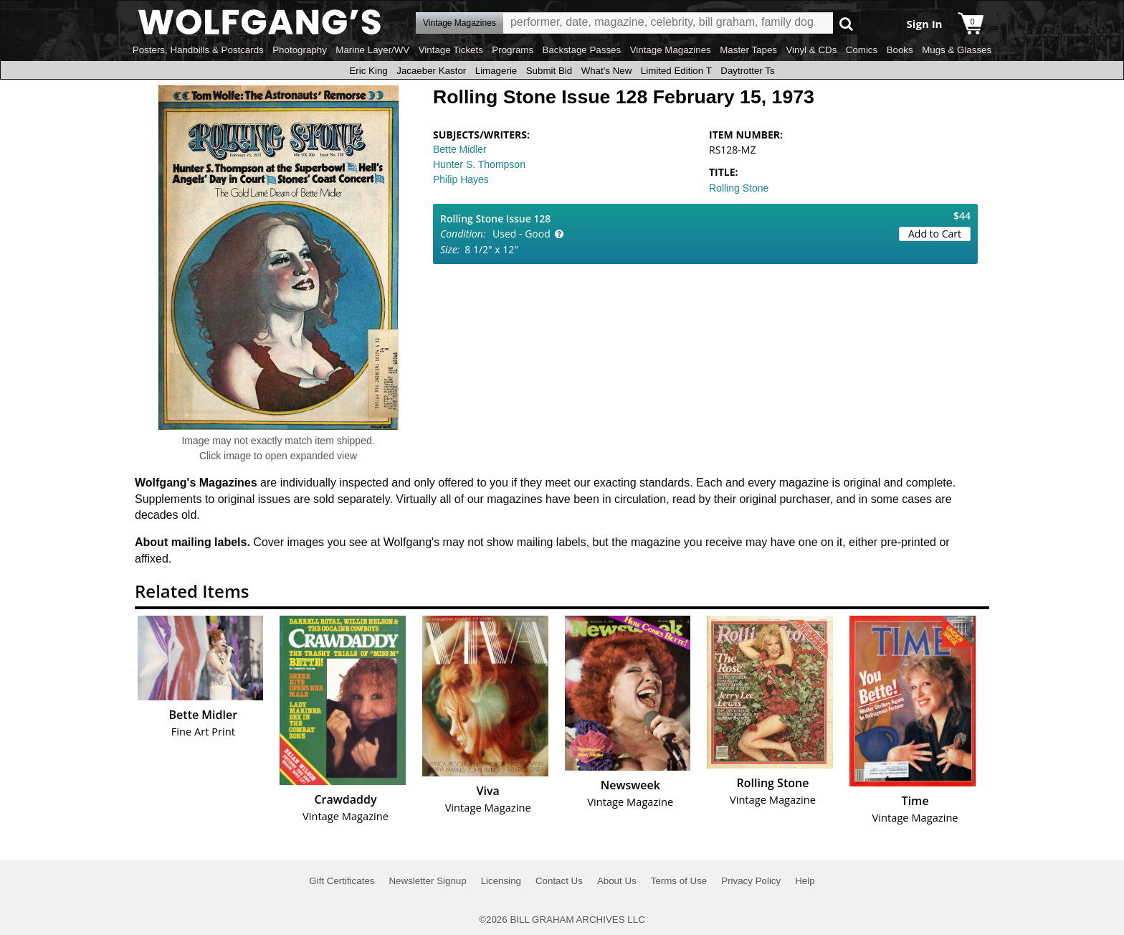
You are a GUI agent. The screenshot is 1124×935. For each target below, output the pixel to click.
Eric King (368, 70)
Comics (861, 49)
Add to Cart (934, 233)
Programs (512, 49)
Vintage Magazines (670, 49)
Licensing (501, 880)
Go (846, 23)
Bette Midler (460, 149)
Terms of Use (679, 880)
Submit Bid (549, 70)
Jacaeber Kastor (431, 70)
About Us (617, 880)
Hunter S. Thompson (479, 164)
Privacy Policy (751, 880)
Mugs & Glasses (956, 49)
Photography (299, 49)
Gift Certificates (341, 880)
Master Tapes (748, 49)
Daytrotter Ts (747, 70)
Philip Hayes (461, 179)
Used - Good (521, 233)
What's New (606, 70)
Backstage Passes (582, 49)
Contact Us (559, 880)
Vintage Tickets (451, 49)
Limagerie (496, 70)
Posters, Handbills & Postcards (198, 49)
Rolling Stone (738, 188)
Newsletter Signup (427, 880)
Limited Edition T (676, 70)
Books (900, 49)
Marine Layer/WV (372, 49)
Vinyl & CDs (811, 49)
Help (804, 880)
